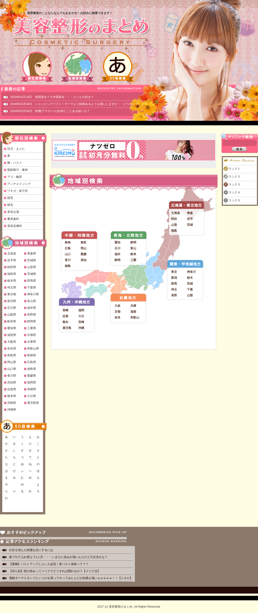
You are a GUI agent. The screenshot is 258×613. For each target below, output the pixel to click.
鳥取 (83, 242)
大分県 (31, 396)
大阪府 (11, 341)
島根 (68, 242)
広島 (68, 248)
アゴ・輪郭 (14, 176)
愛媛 (83, 254)
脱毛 (10, 198)
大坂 (117, 305)
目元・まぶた (16, 148)
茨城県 (31, 274)
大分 (81, 316)
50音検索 (117, 66)
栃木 (190, 277)
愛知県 (11, 328)
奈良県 (11, 348)
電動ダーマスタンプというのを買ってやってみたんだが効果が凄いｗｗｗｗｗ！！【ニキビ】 (71, 578)
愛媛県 (31, 375)
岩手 (190, 219)
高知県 (11, 382)
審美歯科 (13, 219)
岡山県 (11, 362)
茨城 (190, 283)
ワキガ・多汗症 (17, 190)
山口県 (11, 369)
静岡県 (31, 321)
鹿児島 (66, 328)
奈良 (117, 317)
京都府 (31, 335)
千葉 (190, 289)
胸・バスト (14, 162)
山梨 (190, 295)
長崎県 (31, 389)
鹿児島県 (33, 402)
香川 (68, 260)
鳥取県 (11, 355)
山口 (68, 254)
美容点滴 (13, 212)
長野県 (31, 314)
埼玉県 (11, 287)
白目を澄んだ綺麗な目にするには (31, 550)
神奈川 (191, 271)
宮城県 (31, 260)
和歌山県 (33, 348)
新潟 (174, 277)
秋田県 (11, 267)
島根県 (31, 355)
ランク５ (234, 200)
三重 (133, 260)
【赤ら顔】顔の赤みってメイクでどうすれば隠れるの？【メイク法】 (54, 571)
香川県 (11, 375)
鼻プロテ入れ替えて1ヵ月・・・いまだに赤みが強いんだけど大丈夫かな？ (58, 557)
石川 (117, 248)
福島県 (11, 274)
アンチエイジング (19, 183)
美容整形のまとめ (81, 32)
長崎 (65, 310)
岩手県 (11, 260)
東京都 (11, 294)
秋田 (174, 219)
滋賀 (133, 311)
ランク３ (234, 184)
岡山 (83, 248)
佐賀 (65, 316)
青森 (190, 213)
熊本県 (11, 396)
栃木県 (11, 280)
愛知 (117, 242)
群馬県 (31, 280)
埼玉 (174, 289)
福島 (174, 230)
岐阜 (133, 254)
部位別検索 (37, 66)
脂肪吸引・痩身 (17, 169)
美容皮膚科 (14, 226)
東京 (174, 271)
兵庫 (133, 305)
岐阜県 (11, 321)
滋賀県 (11, 335)
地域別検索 (77, 66)
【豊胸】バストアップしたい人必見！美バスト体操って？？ (48, 564)
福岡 (81, 310)
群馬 (174, 283)
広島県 (31, 362)
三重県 (31, 328)
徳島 (68, 266)
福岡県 (31, 382)
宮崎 (81, 322)
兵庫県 (31, 341)
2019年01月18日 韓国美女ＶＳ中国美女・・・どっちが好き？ (52, 97)
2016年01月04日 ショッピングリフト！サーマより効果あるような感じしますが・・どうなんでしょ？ (78, 104)
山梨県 (11, 314)
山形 (174, 224)
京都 (117, 311)
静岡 (133, 242)
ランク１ (234, 168)
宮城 (190, 224)
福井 (117, 254)
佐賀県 (11, 389)
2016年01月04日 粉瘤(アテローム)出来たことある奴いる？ (50, 111)
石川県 (11, 307)
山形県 (31, 267)
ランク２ (234, 176)
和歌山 (134, 317)
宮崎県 (11, 402)
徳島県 (31, 369)
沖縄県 (11, 409)
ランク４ (234, 192)
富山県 (31, 301)
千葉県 (31, 287)
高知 (83, 260)
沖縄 (81, 328)
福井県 (31, 307)
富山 (133, 248)
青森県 (31, 253)
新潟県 (11, 301)
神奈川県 (33, 294)
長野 (174, 295)
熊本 (65, 322)
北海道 (11, 253)
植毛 (10, 205)
